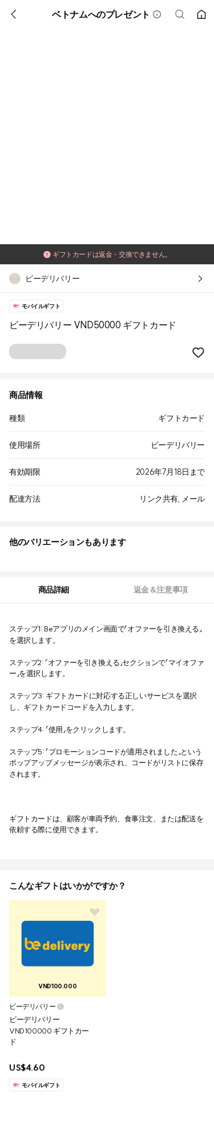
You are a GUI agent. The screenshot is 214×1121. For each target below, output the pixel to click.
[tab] (53, 590)
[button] (157, 14)
